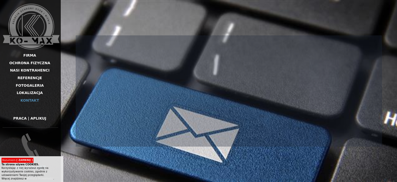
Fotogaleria (30, 85)
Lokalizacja (30, 93)
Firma (29, 55)
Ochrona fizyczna (29, 63)
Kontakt (30, 100)
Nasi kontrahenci (29, 70)
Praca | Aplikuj (29, 118)
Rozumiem (17, 160)
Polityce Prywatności (40, 178)
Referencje (29, 78)
